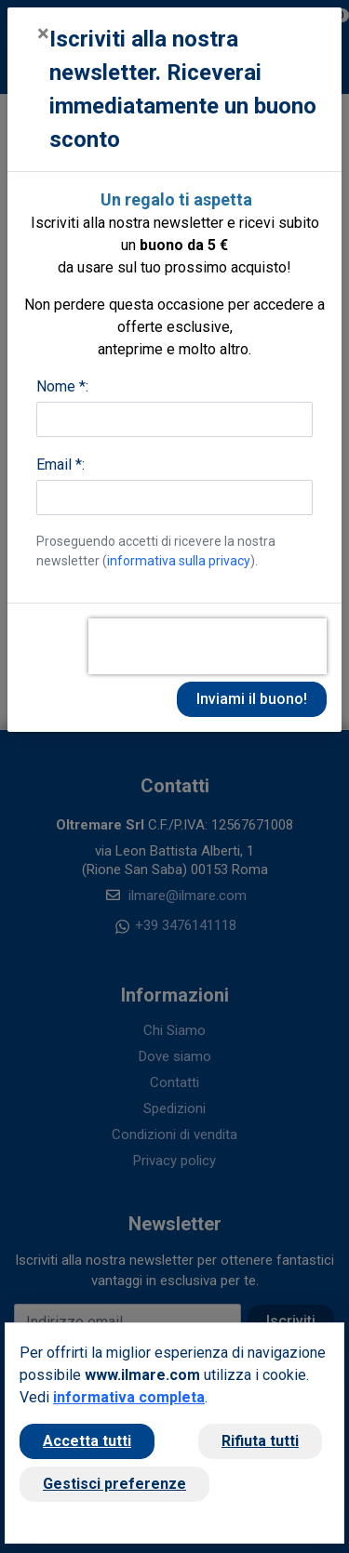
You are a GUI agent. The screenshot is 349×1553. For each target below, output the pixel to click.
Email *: (60, 464)
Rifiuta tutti (260, 1441)
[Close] (43, 33)
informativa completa (129, 1397)
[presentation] (207, 646)
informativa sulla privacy (178, 560)
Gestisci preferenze (114, 1484)
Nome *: (62, 386)
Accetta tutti (87, 1441)
